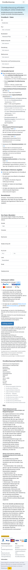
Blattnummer (4, 54)
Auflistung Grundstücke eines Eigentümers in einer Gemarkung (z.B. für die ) (15, 109)
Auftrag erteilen (7, 323)
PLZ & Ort (3, 250)
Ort (2, 20)
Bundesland (4, 33)
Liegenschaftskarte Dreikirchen (13, 390)
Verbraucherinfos (19, 555)
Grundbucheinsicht (20, 556)
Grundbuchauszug (8, 2)
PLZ (2, 27)
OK (9, 568)
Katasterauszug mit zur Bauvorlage (14, 159)
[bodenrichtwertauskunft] (14, 136)
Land (2, 257)
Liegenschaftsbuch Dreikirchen (13, 391)
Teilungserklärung (6, 556)
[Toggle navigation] (24, 2)
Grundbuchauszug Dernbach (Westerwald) (15, 402)
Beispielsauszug (19, 73)
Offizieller (13, 126)
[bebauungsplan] (14, 128)
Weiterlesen (4, 568)
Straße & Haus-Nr (5, 40)
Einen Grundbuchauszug (13, 73)
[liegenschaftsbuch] (10, 96)
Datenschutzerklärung (12, 305)
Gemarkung (4, 47)
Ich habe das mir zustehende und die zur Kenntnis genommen (14, 305)
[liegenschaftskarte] (8, 90)
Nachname (4, 237)
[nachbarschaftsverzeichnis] (7, 161)
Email (2, 264)
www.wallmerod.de (7, 384)
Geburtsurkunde (5, 553)
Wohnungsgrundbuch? (8, 67)
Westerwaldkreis (6, 372)
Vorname (3, 230)
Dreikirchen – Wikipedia (11, 393)
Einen (15, 75)
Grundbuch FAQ (19, 546)
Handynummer (5, 271)
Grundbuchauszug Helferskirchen (13, 400)
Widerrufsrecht (22, 304)
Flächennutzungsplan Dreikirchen (13, 386)
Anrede (3, 223)
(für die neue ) (15, 100)
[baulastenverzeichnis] (4, 146)
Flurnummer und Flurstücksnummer (10, 61)
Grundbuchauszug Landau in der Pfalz (14, 397)
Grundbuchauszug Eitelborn (12, 399)
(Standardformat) (14, 119)
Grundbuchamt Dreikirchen (12, 388)
